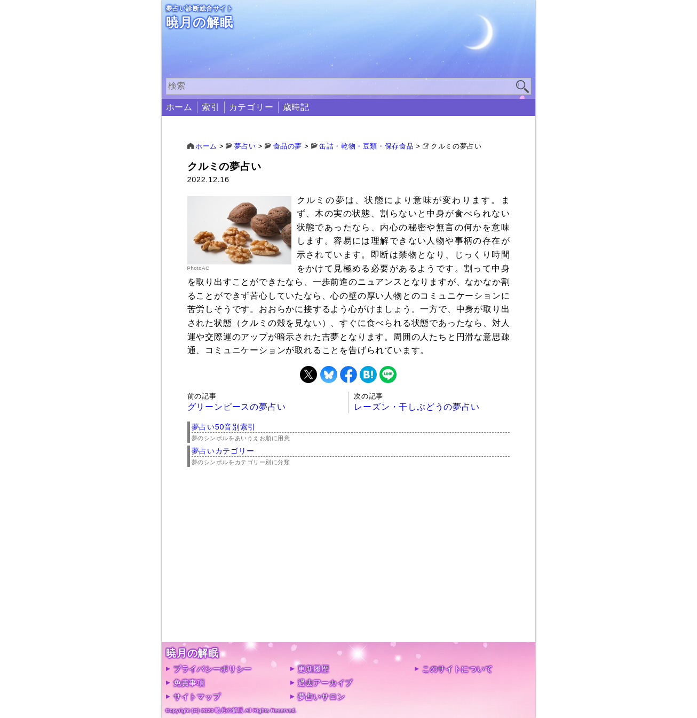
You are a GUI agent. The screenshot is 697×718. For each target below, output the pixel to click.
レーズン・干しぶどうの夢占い (416, 406)
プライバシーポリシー (212, 669)
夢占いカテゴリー (223, 451)
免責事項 (189, 682)
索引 (211, 107)
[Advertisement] (349, 567)
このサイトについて (457, 669)
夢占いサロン (321, 696)
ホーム (179, 107)
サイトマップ (196, 696)
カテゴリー (251, 107)
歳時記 (296, 107)
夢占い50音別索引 (224, 427)
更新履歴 (313, 669)
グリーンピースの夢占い (236, 406)
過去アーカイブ (325, 682)
